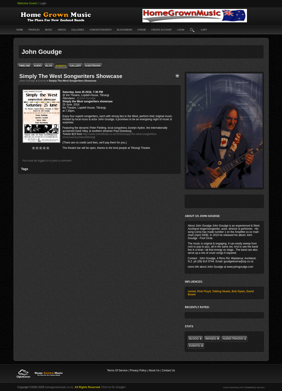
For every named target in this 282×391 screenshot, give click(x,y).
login (180, 30)
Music (48, 30)
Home (20, 30)
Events (42, 80)
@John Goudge (86, 98)
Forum (142, 30)
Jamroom (260, 387)
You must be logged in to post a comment (46, 160)
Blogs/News (124, 30)
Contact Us (168, 370)
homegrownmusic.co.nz (59, 387)
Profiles (34, 30)
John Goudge (27, 80)
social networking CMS (233, 387)
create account (161, 30)
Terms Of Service (117, 370)
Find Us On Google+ (114, 387)
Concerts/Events (101, 30)
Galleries (77, 30)
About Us (153, 370)
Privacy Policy (138, 370)
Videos (62, 30)
